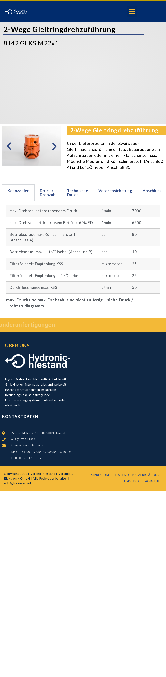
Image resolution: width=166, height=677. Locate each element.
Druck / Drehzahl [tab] (48, 192)
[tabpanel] (83, 258)
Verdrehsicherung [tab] (115, 190)
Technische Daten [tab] (77, 192)
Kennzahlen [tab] (18, 190)
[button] (132, 11)
